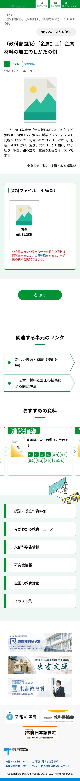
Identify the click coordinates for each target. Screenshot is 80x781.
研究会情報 (23, 564)
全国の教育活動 (26, 582)
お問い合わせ (13, 765)
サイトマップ (30, 765)
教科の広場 (55, 4)
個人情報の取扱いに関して (55, 765)
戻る (40, 295)
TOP (7, 15)
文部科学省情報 (26, 546)
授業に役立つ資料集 (30, 510)
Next (74, 451)
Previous (6, 451)
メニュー (74, 4)
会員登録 (40, 255)
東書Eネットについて (17, 761)
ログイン (66, 4)
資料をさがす (41, 4)
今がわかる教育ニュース (33, 528)
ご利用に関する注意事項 (45, 761)
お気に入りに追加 (58, 31)
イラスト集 (23, 600)
